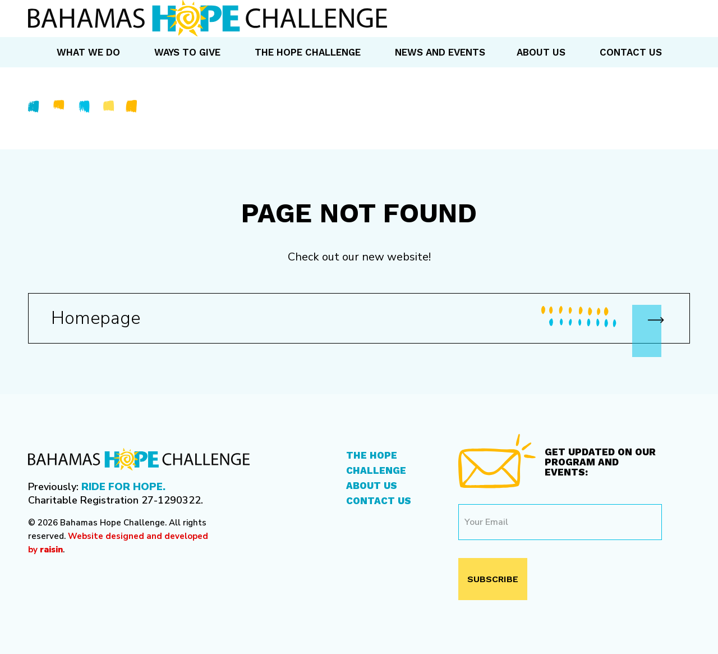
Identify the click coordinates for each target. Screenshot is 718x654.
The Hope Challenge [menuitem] (308, 52)
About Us (371, 485)
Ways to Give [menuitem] (187, 52)
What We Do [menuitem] (88, 52)
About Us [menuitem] (541, 52)
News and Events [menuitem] (440, 52)
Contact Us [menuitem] (631, 52)
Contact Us (378, 500)
